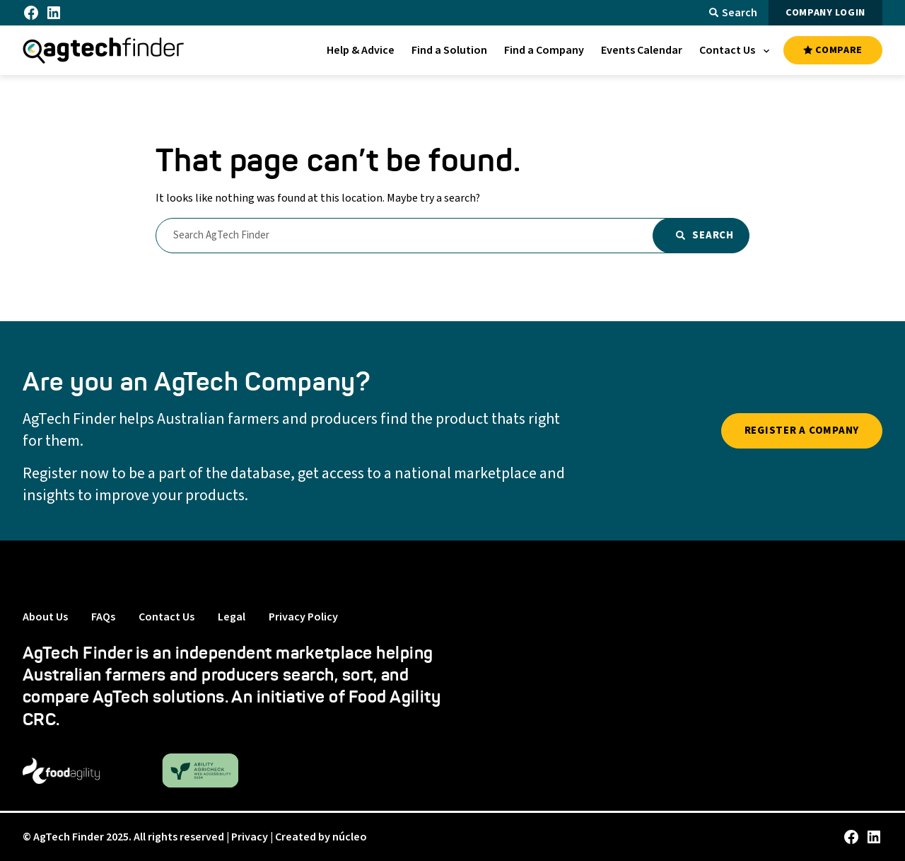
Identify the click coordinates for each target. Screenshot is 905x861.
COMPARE (833, 50)
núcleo (349, 837)
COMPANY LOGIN (825, 13)
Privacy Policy (303, 617)
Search (733, 13)
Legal (231, 617)
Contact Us (166, 617)
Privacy (249, 837)
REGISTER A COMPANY (802, 430)
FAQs (103, 617)
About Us (45, 617)
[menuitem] (361, 50)
